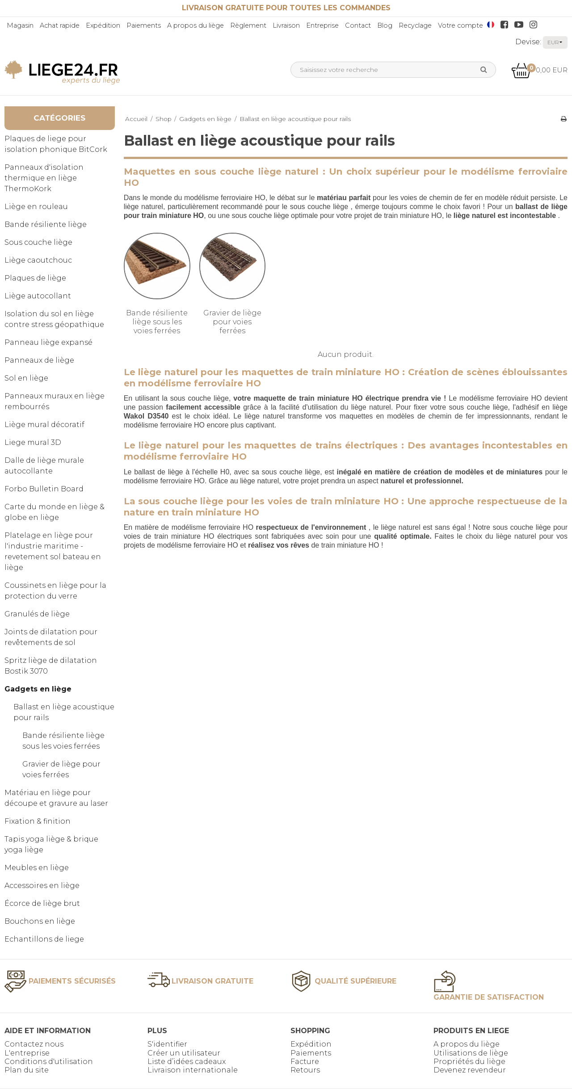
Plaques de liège (35, 278)
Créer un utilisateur (183, 1053)
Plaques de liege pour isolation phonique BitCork (55, 144)
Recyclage (415, 25)
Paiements (143, 25)
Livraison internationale (192, 1070)
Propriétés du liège (469, 1061)
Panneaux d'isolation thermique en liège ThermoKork (44, 178)
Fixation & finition (37, 821)
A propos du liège (195, 25)
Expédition (103, 25)
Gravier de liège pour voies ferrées (61, 769)
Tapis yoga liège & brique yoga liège (51, 844)
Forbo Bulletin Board (44, 489)
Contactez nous (33, 1044)
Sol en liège (26, 378)
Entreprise (322, 25)
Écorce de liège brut (42, 903)
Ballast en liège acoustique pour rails (63, 712)
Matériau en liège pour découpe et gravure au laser (56, 798)
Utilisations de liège (470, 1053)
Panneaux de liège (39, 360)
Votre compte (460, 25)
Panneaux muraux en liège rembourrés (54, 401)
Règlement (248, 25)
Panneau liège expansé (48, 342)
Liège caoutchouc (38, 260)
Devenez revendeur (469, 1070)
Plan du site (26, 1070)
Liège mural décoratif (44, 424)
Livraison (286, 25)
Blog (384, 25)
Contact (358, 25)
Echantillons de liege (44, 939)
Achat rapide (60, 25)
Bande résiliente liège (45, 224)
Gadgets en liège (38, 689)
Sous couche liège (38, 242)
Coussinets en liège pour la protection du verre (55, 590)
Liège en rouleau (36, 206)
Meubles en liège (36, 867)
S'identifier (167, 1044)
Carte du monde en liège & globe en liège (54, 512)
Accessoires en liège (42, 885)
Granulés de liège (37, 614)
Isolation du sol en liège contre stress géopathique (54, 319)
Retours (305, 1070)
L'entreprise (27, 1053)
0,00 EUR (539, 70)
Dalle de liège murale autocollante (44, 465)
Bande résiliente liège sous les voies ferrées (63, 740)
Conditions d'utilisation (48, 1061)
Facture (304, 1061)
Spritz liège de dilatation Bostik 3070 (50, 665)
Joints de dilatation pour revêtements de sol (50, 637)
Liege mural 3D (32, 442)
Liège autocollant (37, 296)
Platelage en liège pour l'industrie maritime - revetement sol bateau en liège (52, 551)
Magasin (20, 25)
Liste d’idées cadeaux (186, 1061)
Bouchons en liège (39, 921)
